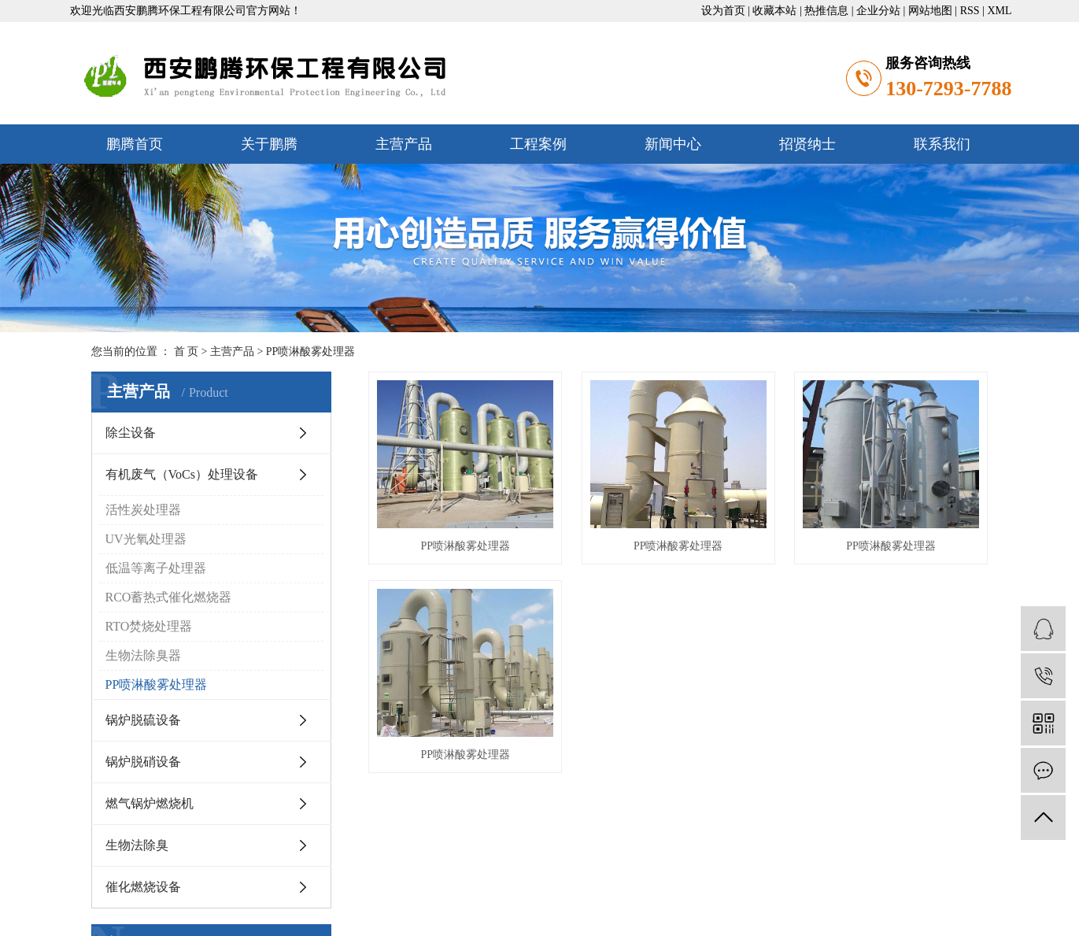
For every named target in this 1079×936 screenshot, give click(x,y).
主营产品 (403, 144)
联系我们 (942, 144)
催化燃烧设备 (143, 886)
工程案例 (538, 144)
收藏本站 (774, 11)
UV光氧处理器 (146, 539)
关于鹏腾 (269, 144)
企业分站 (878, 11)
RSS (970, 11)
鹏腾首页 (134, 144)
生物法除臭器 (143, 655)
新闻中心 (673, 144)
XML (999, 11)
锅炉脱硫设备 (143, 720)
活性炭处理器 (143, 509)
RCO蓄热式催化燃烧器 (168, 597)
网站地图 (930, 11)
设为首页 (723, 11)
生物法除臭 (136, 845)
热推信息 (826, 11)
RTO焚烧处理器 (149, 626)
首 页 (186, 351)
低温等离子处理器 (155, 568)
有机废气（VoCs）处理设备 (181, 474)
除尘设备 (130, 432)
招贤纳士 (807, 144)
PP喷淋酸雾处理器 (311, 351)
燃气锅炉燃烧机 (149, 803)
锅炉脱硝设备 (143, 761)
